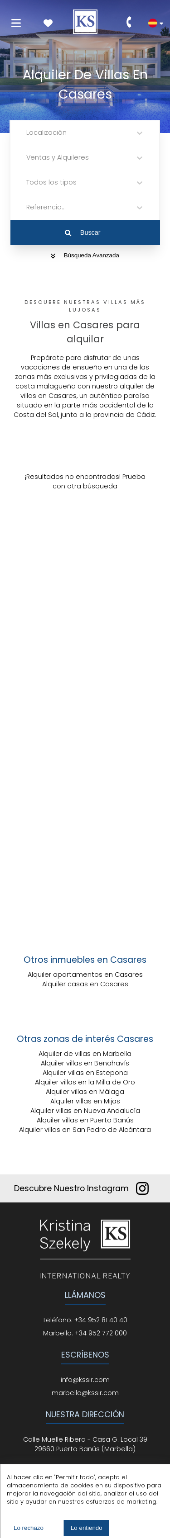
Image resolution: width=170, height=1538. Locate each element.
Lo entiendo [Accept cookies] (86, 1527)
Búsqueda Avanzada (85, 255)
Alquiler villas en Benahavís (85, 1063)
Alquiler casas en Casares (85, 984)
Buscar (82, 232)
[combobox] (27, 132)
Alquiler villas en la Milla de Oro (85, 1082)
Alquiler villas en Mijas (85, 1101)
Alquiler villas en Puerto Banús (85, 1120)
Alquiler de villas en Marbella (85, 1053)
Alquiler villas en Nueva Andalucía (85, 1110)
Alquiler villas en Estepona (85, 1072)
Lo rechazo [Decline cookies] (29, 1527)
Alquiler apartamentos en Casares (85, 974)
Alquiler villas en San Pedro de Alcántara (85, 1129)
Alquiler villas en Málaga (85, 1091)
